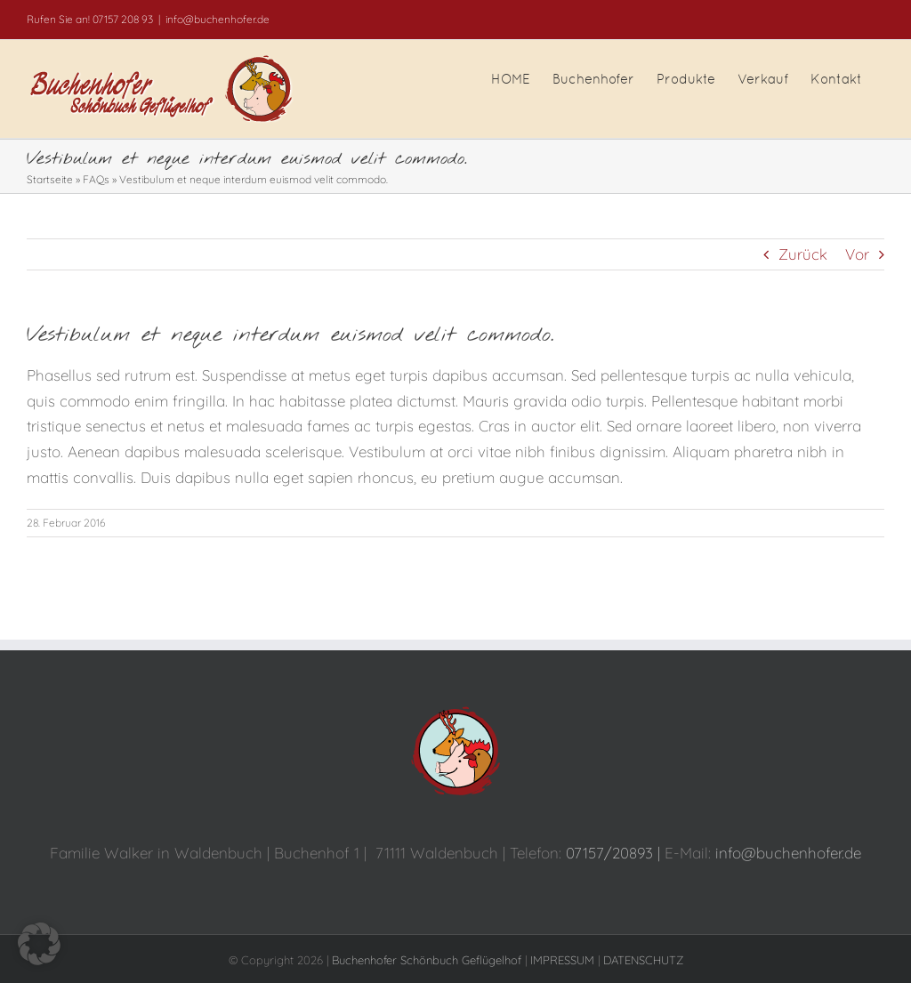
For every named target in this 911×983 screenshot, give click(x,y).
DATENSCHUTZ (643, 960)
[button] (39, 944)
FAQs (96, 179)
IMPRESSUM (562, 960)
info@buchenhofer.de (217, 19)
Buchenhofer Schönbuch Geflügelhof (426, 960)
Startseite (50, 179)
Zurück (802, 254)
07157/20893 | (615, 852)
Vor (857, 254)
